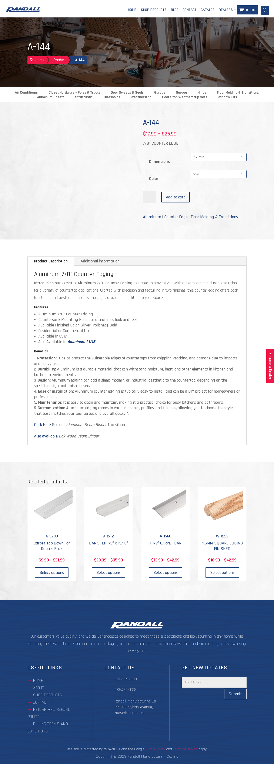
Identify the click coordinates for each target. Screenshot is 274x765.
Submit (235, 694)
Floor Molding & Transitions (238, 93)
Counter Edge (176, 217)
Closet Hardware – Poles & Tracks (74, 93)
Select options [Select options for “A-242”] (108, 573)
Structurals (84, 97)
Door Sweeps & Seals (127, 93)
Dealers (226, 10)
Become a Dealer (270, 365)
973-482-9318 (125, 690)
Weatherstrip (141, 97)
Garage (159, 93)
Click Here (42, 425)
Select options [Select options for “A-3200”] (52, 573)
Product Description (51, 262)
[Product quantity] (149, 198)
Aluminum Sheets (50, 97)
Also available (46, 437)
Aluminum (152, 217)
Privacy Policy (155, 749)
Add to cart (175, 198)
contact (40, 703)
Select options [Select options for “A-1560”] (165, 573)
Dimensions (159, 162)
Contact (190, 10)
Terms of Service (185, 749)
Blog (174, 10)
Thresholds (111, 97)
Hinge (202, 93)
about (38, 688)
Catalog (207, 10)
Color (153, 179)
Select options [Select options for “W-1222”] (222, 573)
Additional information (100, 262)
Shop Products (154, 10)
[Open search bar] (265, 10)
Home (132, 10)
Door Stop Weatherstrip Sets (184, 97)
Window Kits (227, 97)
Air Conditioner (26, 93)
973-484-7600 (125, 679)
